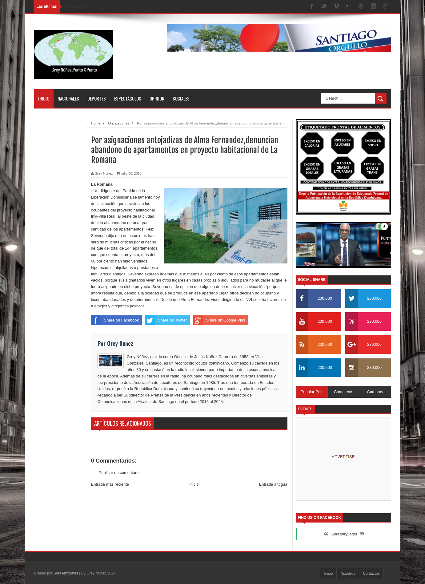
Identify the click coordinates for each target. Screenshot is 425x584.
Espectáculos (127, 98)
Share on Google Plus (219, 320)
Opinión (157, 98)
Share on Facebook (115, 320)
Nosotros (347, 573)
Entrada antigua (273, 484)
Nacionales (68, 98)
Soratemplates (344, 534)
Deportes (96, 98)
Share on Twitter (166, 320)
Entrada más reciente (110, 484)
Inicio (43, 98)
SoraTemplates (66, 573)
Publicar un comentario (119, 472)
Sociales (181, 98)
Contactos (371, 573)
